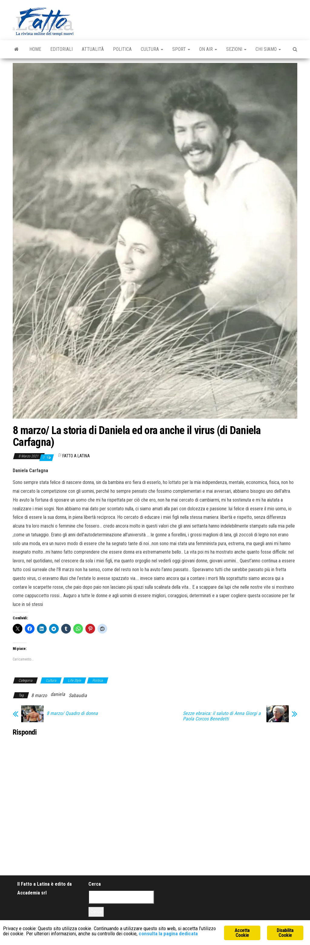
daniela (58, 694)
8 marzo (39, 695)
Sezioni (236, 49)
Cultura (152, 49)
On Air (208, 49)
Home (35, 49)
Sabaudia (78, 695)
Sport (181, 49)
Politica (122, 49)
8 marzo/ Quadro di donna (72, 713)
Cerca (94, 884)
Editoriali (61, 49)
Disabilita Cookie (285, 932)
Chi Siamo (268, 49)
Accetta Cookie (242, 932)
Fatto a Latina (76, 455)
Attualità (93, 49)
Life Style (74, 680)
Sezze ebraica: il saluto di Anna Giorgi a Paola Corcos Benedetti (222, 716)
